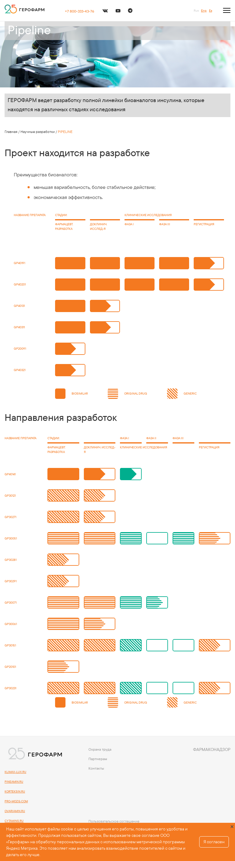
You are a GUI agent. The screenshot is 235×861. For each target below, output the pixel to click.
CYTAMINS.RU (14, 821)
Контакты (96, 768)
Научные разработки (38, 131)
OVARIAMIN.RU (15, 811)
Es (210, 11)
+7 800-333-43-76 (79, 11)
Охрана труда (99, 749)
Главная (11, 131)
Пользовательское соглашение (113, 821)
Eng (204, 11)
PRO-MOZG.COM (16, 801)
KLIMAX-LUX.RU (15, 772)
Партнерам (97, 758)
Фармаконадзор (211, 749)
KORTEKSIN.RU (15, 791)
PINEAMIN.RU (14, 782)
